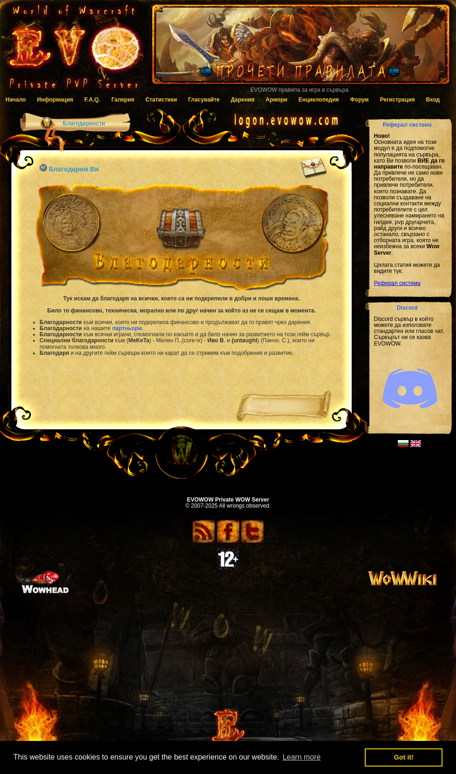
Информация (55, 99)
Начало (16, 99)
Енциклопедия (318, 99)
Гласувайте (204, 99)
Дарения (243, 99)
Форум (359, 99)
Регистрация (397, 99)
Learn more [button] (301, 757)
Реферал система (397, 283)
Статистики (161, 99)
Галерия (122, 99)
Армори (277, 99)
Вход (433, 99)
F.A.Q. (92, 99)
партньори (127, 328)
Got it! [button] (404, 757)
